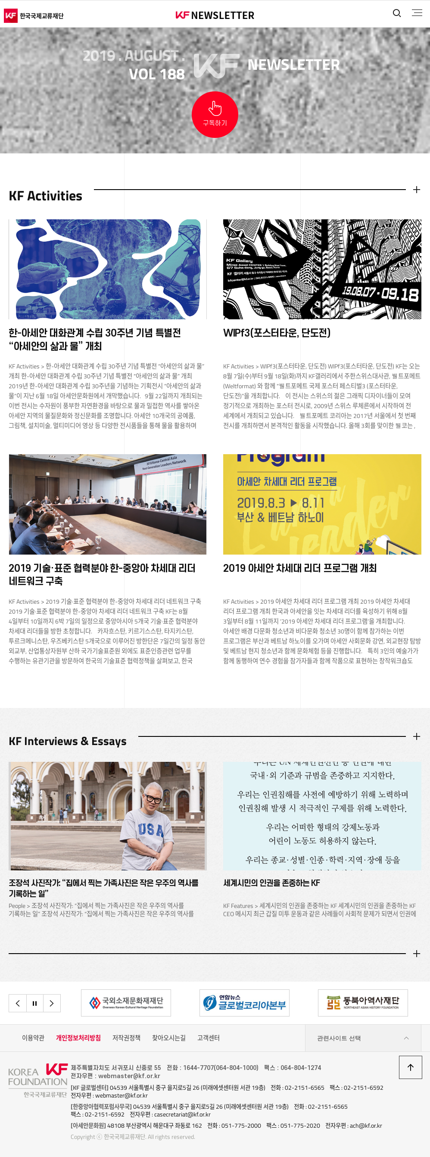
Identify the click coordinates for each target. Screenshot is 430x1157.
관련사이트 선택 (363, 1039)
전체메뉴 (416, 12)
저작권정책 (126, 1039)
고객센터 (208, 1039)
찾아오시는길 (169, 1039)
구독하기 (215, 123)
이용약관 (33, 1039)
